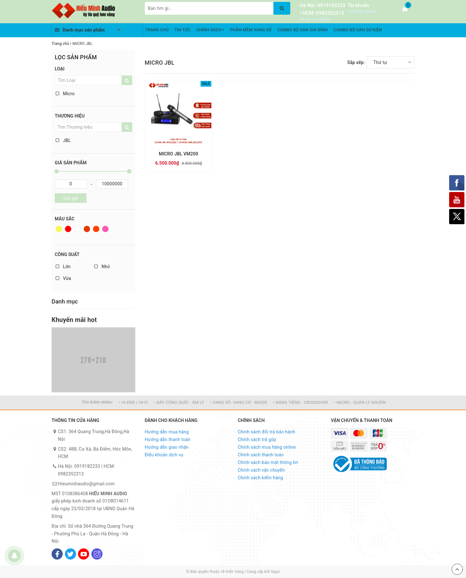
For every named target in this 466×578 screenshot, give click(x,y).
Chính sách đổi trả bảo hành (266, 431)
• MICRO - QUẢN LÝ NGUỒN (360, 402)
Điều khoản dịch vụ (164, 454)
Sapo (275, 571)
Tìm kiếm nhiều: (97, 402)
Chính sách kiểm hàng (260, 477)
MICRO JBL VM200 (178, 153)
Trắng (77, 229)
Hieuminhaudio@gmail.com (86, 483)
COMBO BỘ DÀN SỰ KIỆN (358, 29)
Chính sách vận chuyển (261, 470)
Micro (65, 93)
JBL (63, 140)
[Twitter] (70, 554)
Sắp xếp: (356, 62)
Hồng (105, 229)
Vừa (63, 278)
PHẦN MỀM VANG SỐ (251, 29)
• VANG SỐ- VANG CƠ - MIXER (238, 402)
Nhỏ (102, 266)
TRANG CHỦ (157, 29)
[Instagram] (96, 554)
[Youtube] (83, 554)
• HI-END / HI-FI (133, 402)
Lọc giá (70, 198)
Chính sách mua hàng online (267, 447)
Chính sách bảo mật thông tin (268, 462)
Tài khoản (358, 5)
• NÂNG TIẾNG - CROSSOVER (300, 402)
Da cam (96, 229)
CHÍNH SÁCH (210, 29)
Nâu (87, 229)
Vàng (59, 229)
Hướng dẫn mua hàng (167, 431)
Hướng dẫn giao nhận (167, 447)
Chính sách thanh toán (261, 454)
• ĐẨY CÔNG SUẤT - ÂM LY (179, 402)
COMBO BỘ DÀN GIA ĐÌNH (302, 29)
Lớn (63, 266)
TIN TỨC (182, 29)
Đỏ (68, 229)
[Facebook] (57, 554)
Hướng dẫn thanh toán (168, 439)
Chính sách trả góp (257, 439)
